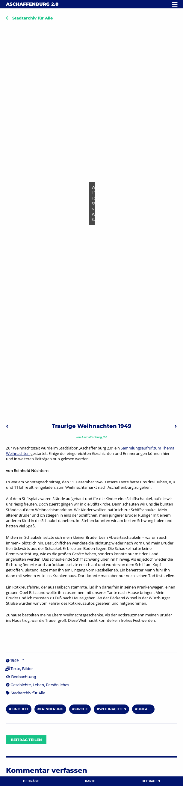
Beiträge (31, 781)
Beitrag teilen (26, 739)
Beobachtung (23, 677)
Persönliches (57, 685)
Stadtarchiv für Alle (32, 18)
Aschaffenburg (32, 4)
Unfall (144, 709)
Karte (90, 781)
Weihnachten (112, 709)
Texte (15, 668)
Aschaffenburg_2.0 (94, 437)
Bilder (27, 668)
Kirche (81, 709)
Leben (38, 685)
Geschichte (20, 685)
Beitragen (151, 781)
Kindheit (19, 709)
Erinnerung (51, 709)
